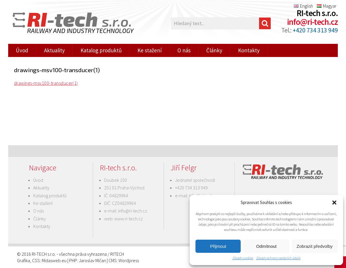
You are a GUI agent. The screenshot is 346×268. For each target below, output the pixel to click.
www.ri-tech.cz (128, 219)
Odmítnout (266, 246)
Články (214, 50)
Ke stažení (149, 50)
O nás (184, 50)
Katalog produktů (101, 50)
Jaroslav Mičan (92, 260)
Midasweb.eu (54, 260)
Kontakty (249, 50)
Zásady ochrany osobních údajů (278, 258)
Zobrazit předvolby (315, 246)
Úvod (22, 50)
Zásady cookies (243, 258)
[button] (334, 202)
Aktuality (54, 50)
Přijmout (218, 246)
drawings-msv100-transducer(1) (46, 83)
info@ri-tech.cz (312, 22)
